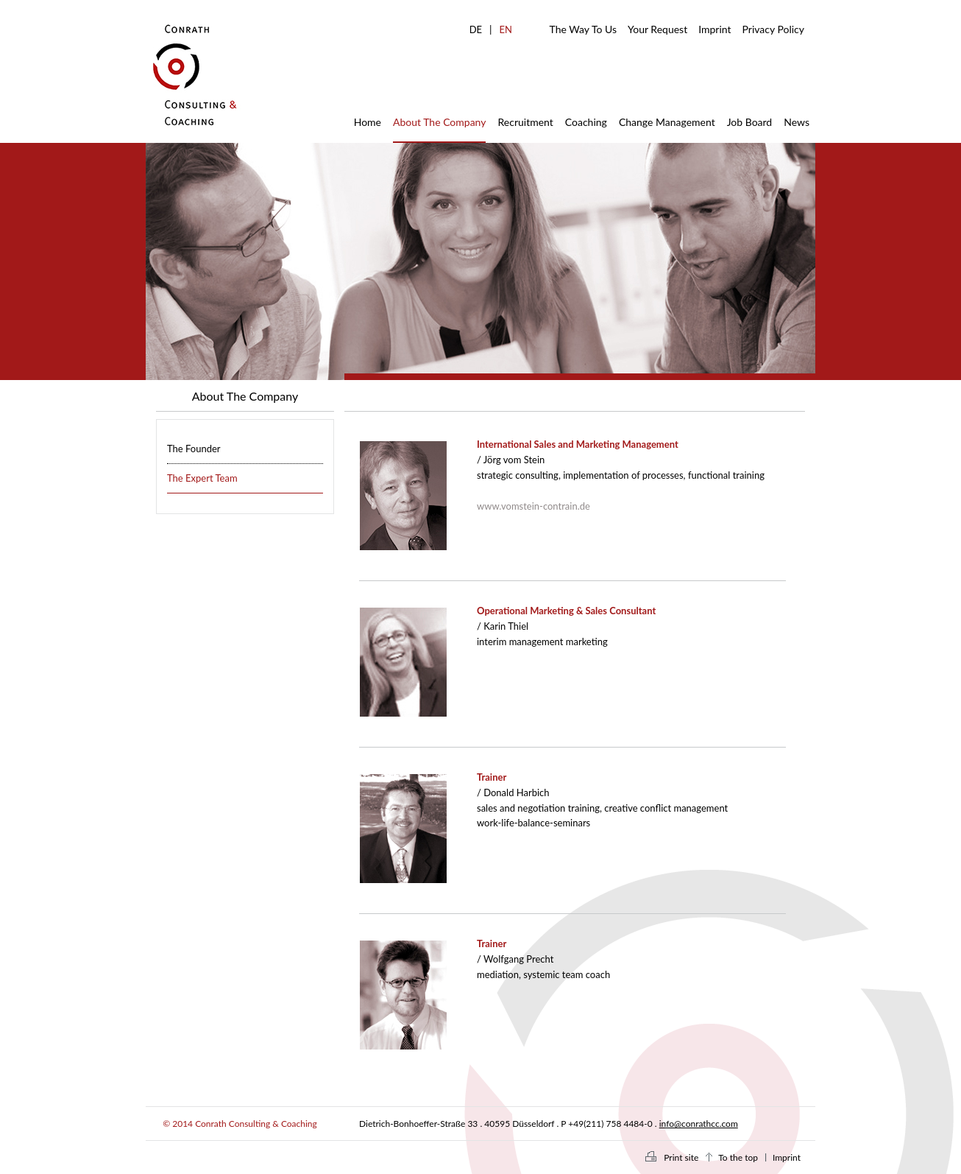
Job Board (750, 122)
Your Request (657, 29)
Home (367, 122)
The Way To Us (583, 29)
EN (506, 29)
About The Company (439, 122)
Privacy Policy (773, 29)
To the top (738, 1157)
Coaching (586, 122)
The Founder (194, 448)
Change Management (667, 122)
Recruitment (525, 122)
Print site (681, 1157)
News (796, 122)
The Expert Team (202, 478)
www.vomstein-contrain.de (533, 506)
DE (475, 29)
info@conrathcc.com (698, 1123)
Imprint (714, 29)
